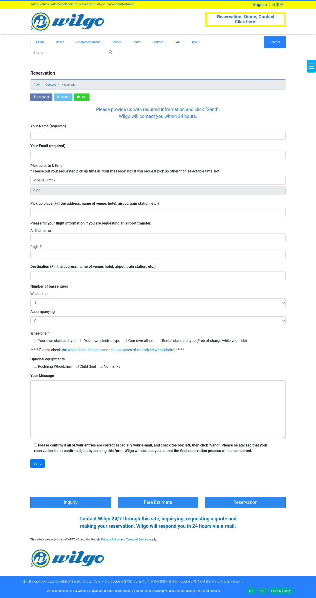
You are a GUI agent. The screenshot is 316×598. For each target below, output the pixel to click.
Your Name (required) (48, 126)
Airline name (158, 235)
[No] (310, 587)
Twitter (63, 97)
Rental (137, 42)
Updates (158, 42)
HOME (40, 42)
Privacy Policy (110, 538)
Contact (275, 42)
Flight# (158, 252)
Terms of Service (137, 538)
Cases (60, 42)
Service (116, 42)
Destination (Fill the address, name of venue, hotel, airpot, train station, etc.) (93, 267)
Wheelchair (39, 294)
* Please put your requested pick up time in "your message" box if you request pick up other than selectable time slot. (125, 169)
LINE (83, 97)
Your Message (42, 376)
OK (251, 590)
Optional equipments (47, 359)
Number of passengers (49, 286)
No (262, 590)
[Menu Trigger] (311, 66)
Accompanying (42, 312)
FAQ (177, 42)
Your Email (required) (47, 146)
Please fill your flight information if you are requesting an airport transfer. (90, 223)
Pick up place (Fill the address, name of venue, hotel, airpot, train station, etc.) (94, 203)
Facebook (41, 97)
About (195, 42)
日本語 (277, 5)
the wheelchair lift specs (81, 350)
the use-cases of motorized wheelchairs (141, 350)
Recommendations (88, 42)
